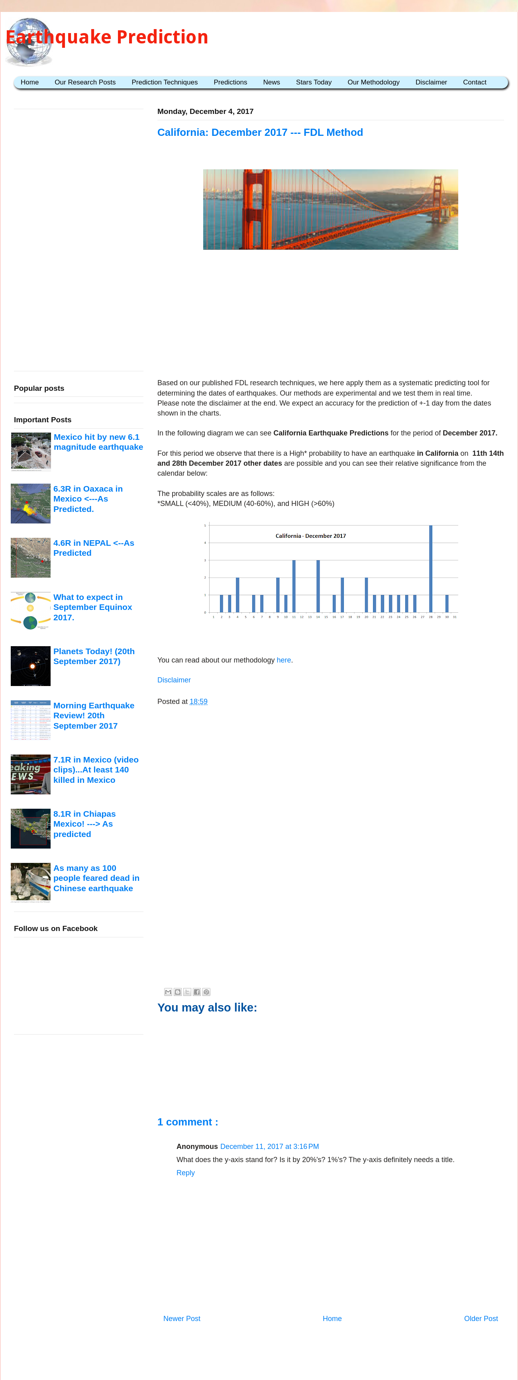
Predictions (230, 82)
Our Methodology (374, 82)
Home (30, 82)
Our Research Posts (85, 82)
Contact (475, 82)
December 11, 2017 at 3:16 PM (269, 1147)
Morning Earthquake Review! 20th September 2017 (93, 715)
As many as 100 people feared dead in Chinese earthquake (96, 878)
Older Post (481, 1319)
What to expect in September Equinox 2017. (92, 607)
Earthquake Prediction (107, 37)
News (272, 82)
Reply (186, 1173)
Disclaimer (431, 82)
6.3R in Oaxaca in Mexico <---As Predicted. (88, 499)
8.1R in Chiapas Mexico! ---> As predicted (84, 824)
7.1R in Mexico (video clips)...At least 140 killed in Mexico (96, 769)
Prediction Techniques (164, 82)
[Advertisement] (331, 315)
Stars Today (314, 82)
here (283, 660)
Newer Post (181, 1319)
